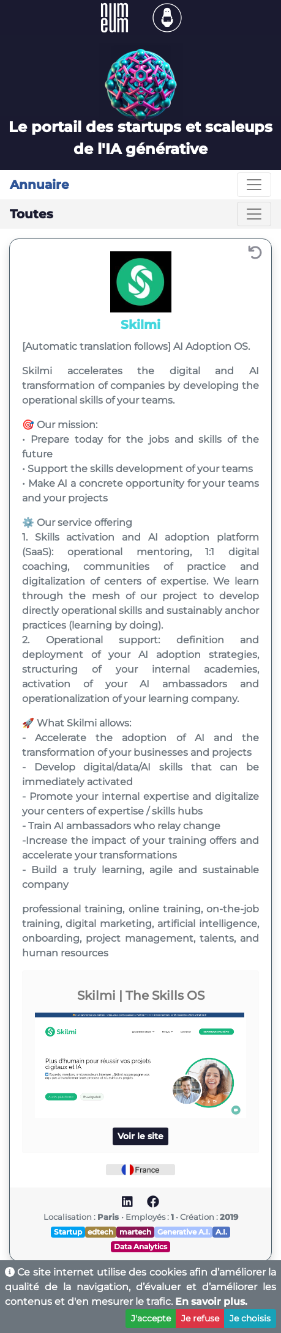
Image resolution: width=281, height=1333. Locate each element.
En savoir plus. (211, 1301)
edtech (100, 1231)
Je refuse (200, 1318)
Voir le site (140, 1136)
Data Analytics (140, 1246)
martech (135, 1231)
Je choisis (250, 1318)
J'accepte (151, 1318)
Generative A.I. (183, 1231)
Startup (68, 1231)
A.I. (221, 1231)
